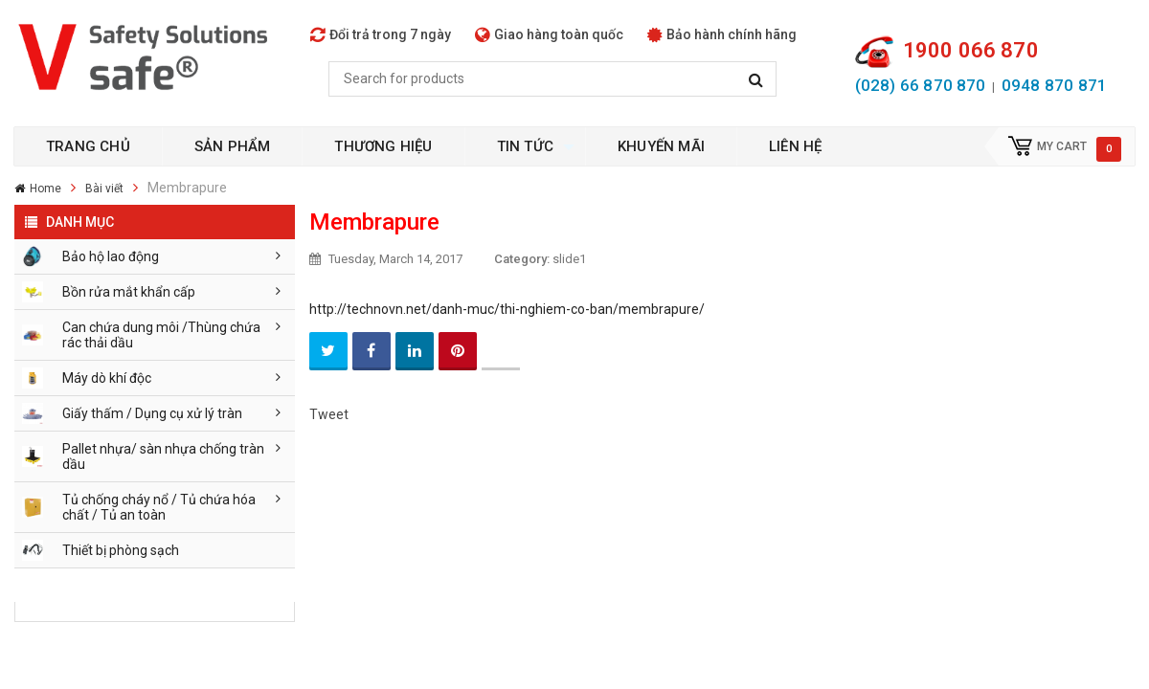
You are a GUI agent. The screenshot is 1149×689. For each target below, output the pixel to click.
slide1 (569, 259)
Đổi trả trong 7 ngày (380, 34)
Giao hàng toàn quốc (549, 34)
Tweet (329, 414)
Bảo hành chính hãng (722, 34)
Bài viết (104, 188)
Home (45, 188)
